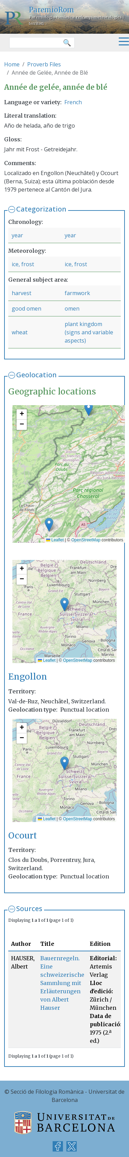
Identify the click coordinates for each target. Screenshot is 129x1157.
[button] (49, 525)
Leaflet (55, 540)
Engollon (27, 676)
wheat (20, 332)
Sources (29, 908)
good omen (26, 308)
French (73, 102)
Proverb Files (44, 64)
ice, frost (23, 264)
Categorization (41, 209)
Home (12, 64)
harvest (21, 293)
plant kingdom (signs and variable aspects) (89, 332)
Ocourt (22, 835)
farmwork (77, 293)
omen (72, 308)
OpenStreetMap (85, 540)
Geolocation (36, 374)
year (17, 235)
